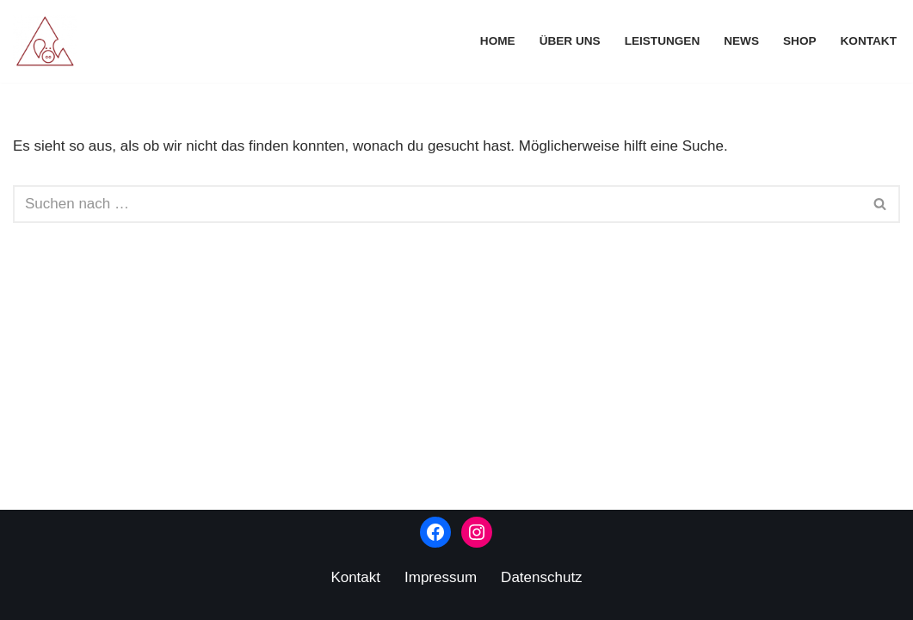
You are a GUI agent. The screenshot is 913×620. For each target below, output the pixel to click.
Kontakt (869, 40)
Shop (800, 40)
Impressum (440, 577)
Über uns (570, 40)
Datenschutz (542, 577)
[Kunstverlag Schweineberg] (49, 41)
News (741, 40)
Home (497, 40)
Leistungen (662, 40)
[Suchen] (437, 204)
